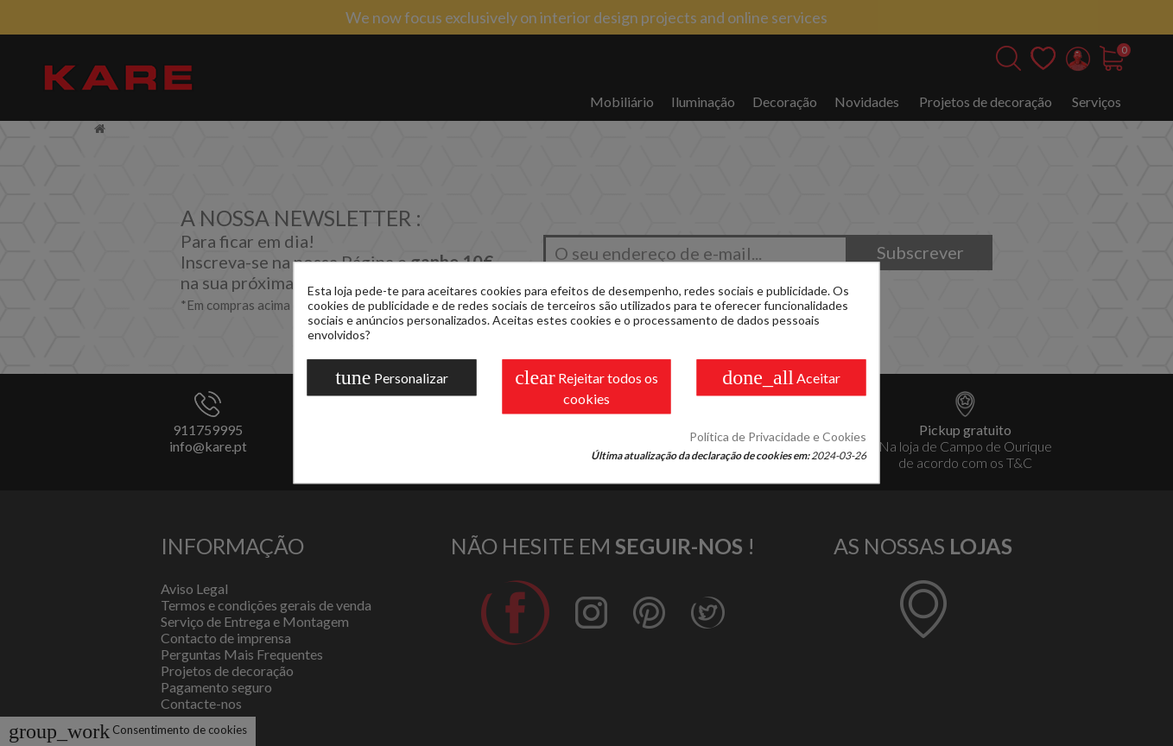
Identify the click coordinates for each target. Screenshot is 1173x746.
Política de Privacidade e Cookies (777, 437)
